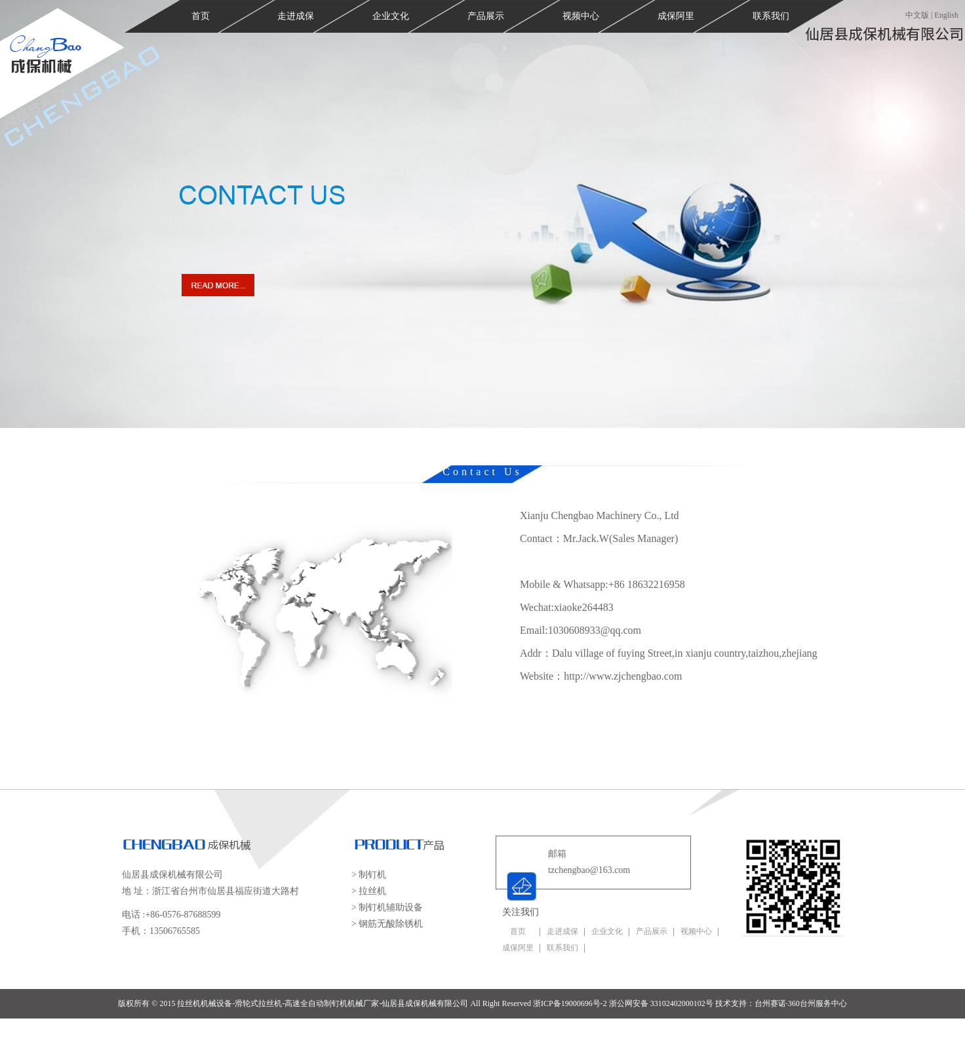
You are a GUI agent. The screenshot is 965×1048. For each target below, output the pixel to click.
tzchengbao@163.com (589, 870)
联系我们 (771, 16)
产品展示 (485, 16)
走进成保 (295, 16)
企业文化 (390, 16)
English (946, 15)
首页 (200, 16)
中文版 (917, 15)
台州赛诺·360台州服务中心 (801, 1003)
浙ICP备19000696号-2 (570, 1003)
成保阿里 (676, 16)
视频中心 (580, 16)
